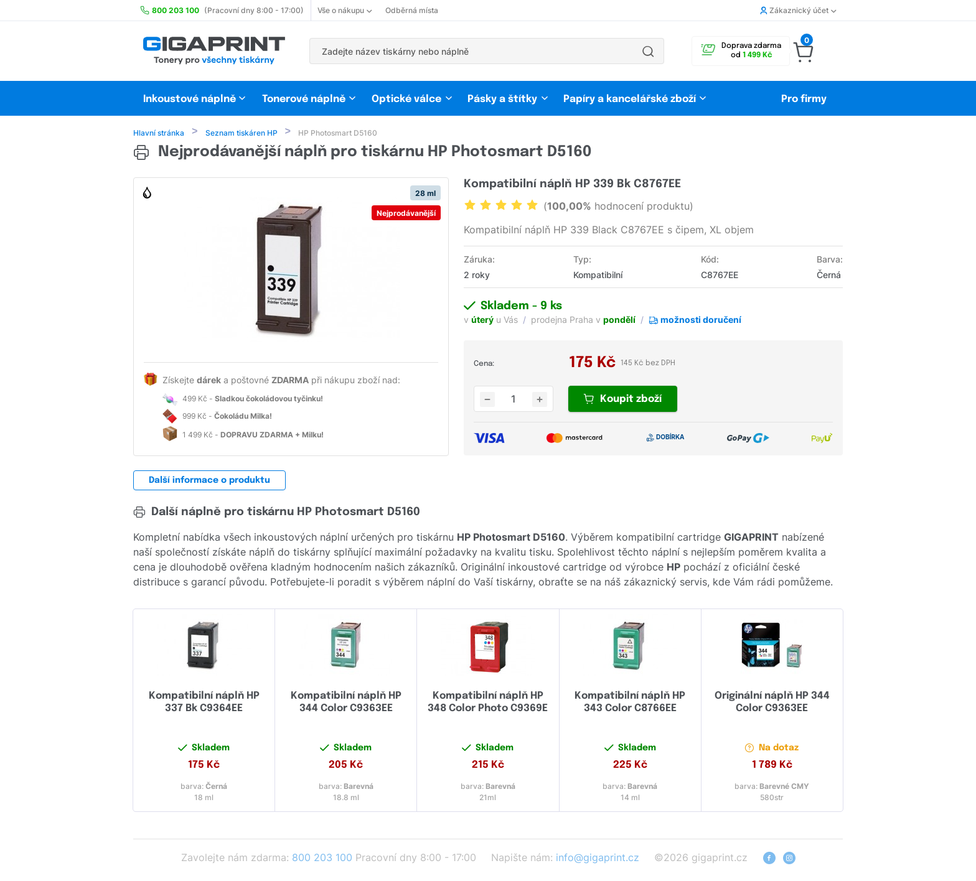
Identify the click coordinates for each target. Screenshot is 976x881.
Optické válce (406, 99)
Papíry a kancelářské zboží (630, 99)
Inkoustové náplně (189, 99)
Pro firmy (804, 99)
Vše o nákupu (344, 10)
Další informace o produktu (209, 481)
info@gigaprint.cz (597, 858)
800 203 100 (322, 858)
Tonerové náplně (303, 99)
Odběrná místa (411, 10)
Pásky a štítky (502, 99)
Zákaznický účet (798, 10)
